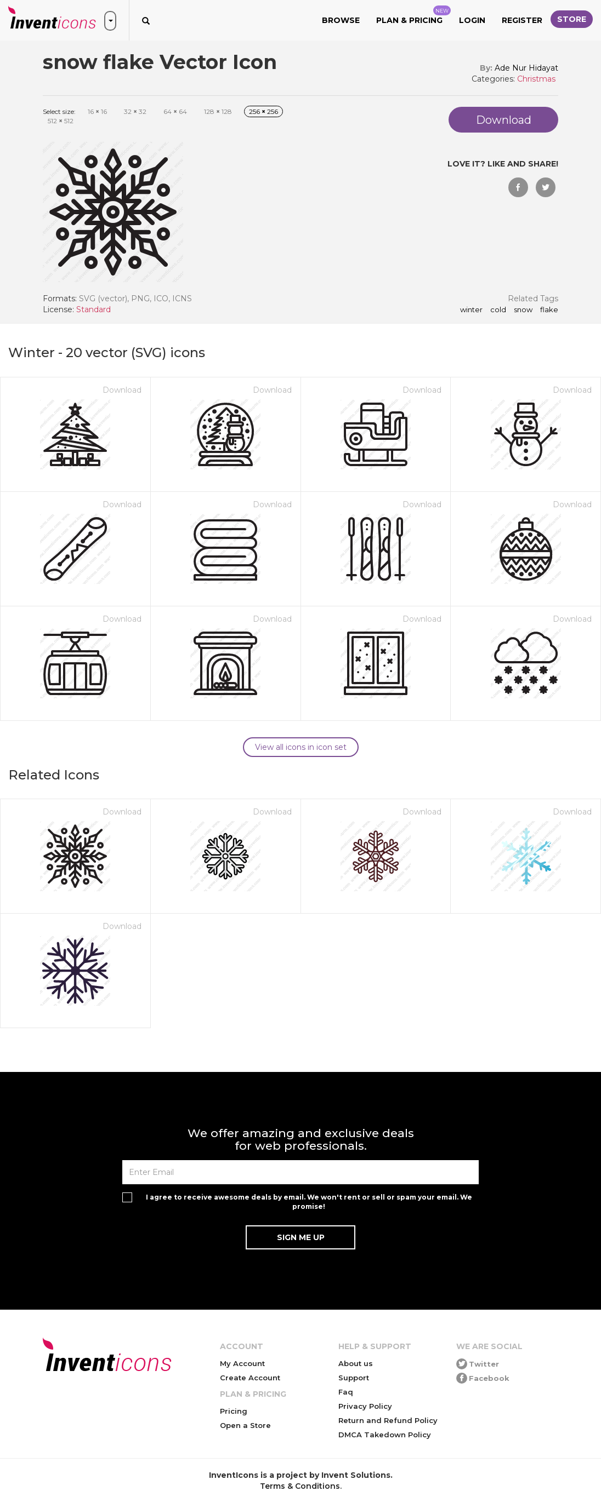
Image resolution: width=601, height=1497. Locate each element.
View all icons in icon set (301, 747)
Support (353, 1377)
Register (522, 20)
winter (471, 310)
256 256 (263, 111)
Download (122, 390)
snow (523, 310)
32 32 (135, 111)
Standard (93, 309)
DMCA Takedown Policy (384, 1434)
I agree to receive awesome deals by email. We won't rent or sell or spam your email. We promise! (309, 1202)
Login (472, 20)
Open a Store (245, 1425)
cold (498, 310)
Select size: (59, 111)
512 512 (60, 121)
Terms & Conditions (300, 1486)
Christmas (536, 79)
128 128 (218, 111)
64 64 (175, 111)
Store (571, 19)
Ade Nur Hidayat (526, 68)
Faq (345, 1391)
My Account (242, 1363)
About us (355, 1363)
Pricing (233, 1411)
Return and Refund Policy (388, 1420)
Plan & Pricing (413, 15)
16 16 (97, 111)
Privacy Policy (365, 1406)
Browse (341, 20)
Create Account (250, 1377)
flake (549, 310)
